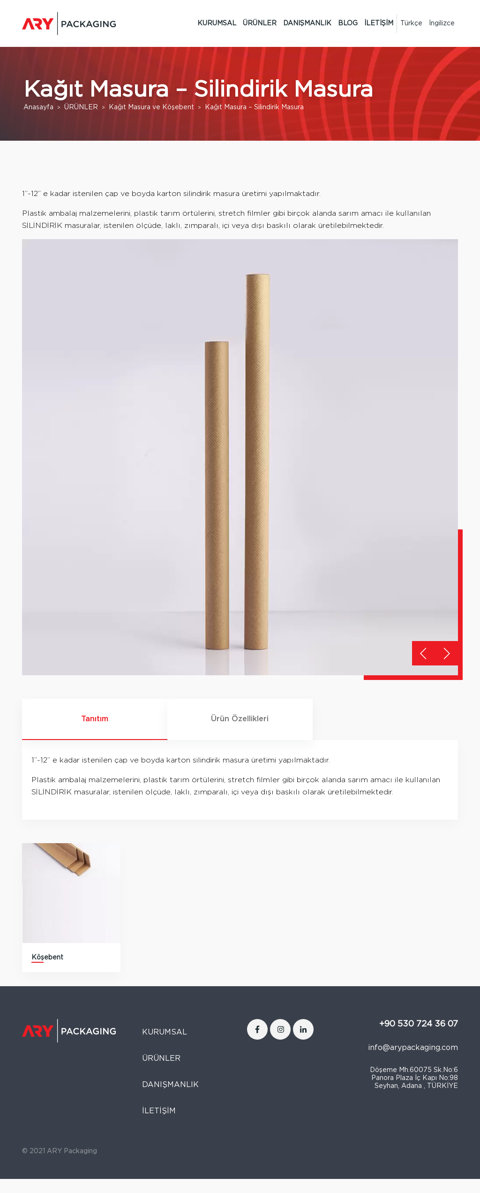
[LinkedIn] (303, 1029)
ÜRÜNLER (260, 23)
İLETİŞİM (378, 23)
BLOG (348, 23)
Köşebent (47, 957)
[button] (446, 653)
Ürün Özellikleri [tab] (240, 719)
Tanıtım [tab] (94, 719)
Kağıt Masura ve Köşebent (151, 107)
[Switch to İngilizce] (442, 23)
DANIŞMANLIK (307, 23)
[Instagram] (280, 1029)
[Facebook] (257, 1029)
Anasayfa (38, 107)
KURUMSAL (216, 23)
